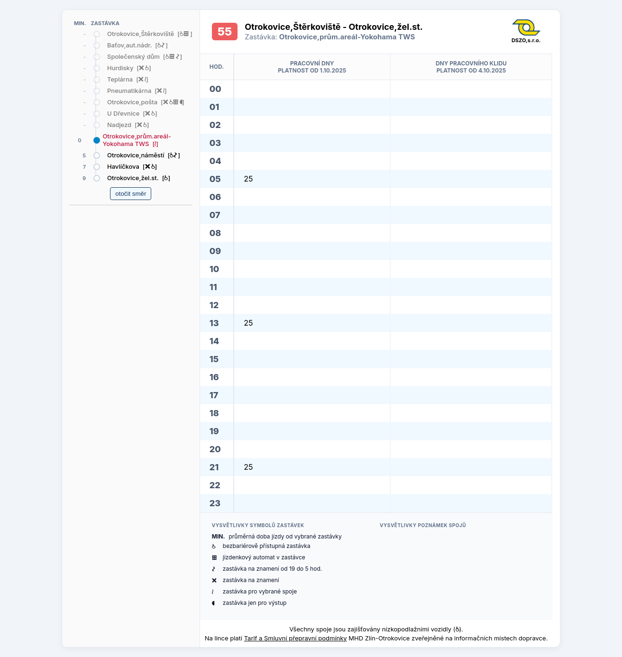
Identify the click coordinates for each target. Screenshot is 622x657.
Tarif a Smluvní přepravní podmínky (295, 638)
